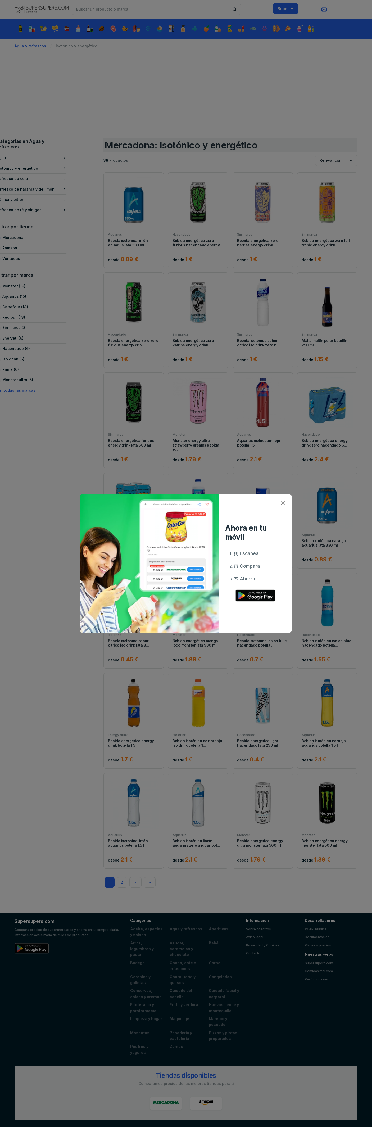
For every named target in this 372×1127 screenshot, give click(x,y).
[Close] (282, 503)
